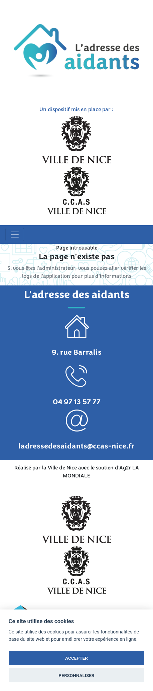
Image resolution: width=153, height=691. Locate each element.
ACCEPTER (76, 658)
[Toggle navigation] (14, 234)
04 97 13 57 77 (77, 402)
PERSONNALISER (77, 675)
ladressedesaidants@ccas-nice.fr (76, 446)
